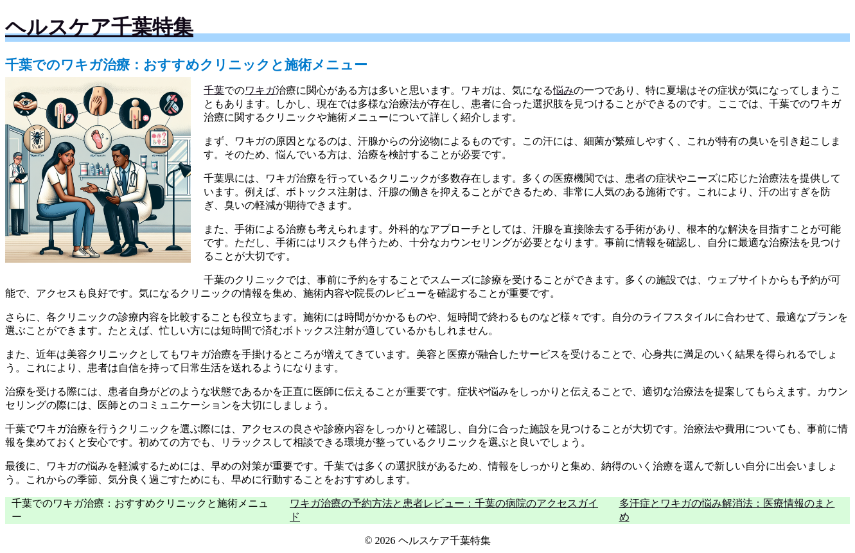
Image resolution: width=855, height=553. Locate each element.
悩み (563, 90)
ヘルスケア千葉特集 (99, 27)
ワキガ (260, 90)
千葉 (214, 90)
